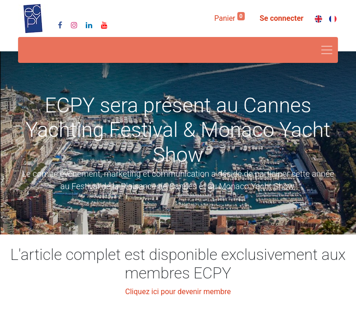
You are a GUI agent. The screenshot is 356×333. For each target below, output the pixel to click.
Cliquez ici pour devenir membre (178, 291)
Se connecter (282, 18)
